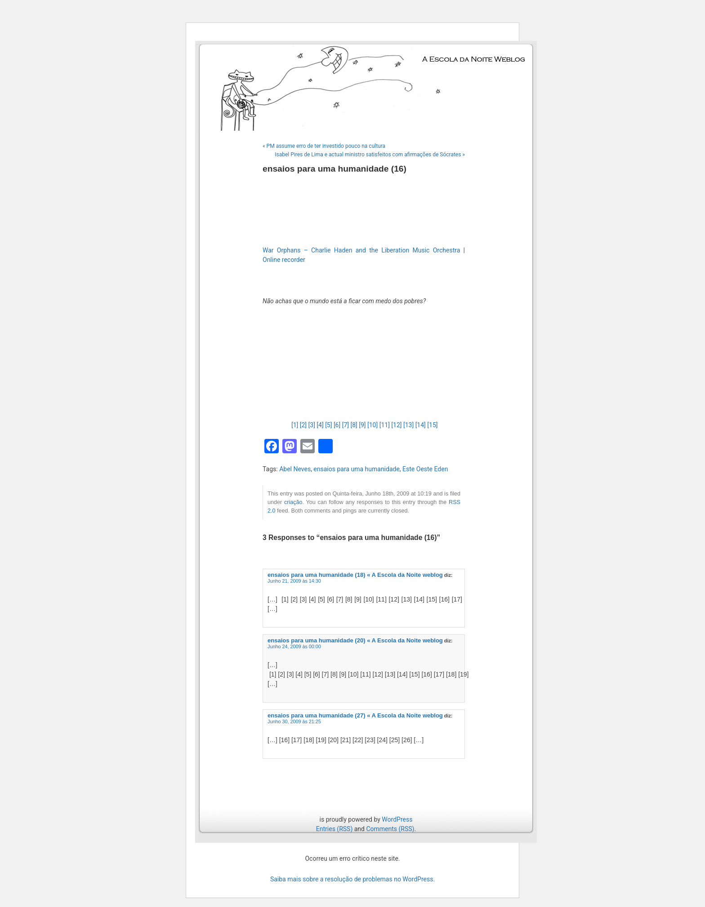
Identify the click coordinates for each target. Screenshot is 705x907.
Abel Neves (295, 469)
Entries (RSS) (334, 828)
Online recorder (284, 259)
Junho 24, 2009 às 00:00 (294, 646)
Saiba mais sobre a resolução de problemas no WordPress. (352, 879)
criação (293, 502)
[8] (353, 425)
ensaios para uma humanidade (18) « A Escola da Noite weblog (355, 574)
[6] (337, 425)
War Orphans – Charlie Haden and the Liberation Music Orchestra (361, 250)
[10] (372, 425)
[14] (420, 425)
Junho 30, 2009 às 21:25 (294, 721)
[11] (384, 425)
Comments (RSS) (390, 828)
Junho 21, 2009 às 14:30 (294, 581)
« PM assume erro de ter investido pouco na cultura (324, 146)
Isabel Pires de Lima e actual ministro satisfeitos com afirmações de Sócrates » (370, 154)
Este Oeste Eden (425, 469)
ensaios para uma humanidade (356, 469)
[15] (432, 425)
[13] (408, 425)
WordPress (397, 819)
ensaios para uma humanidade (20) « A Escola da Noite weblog (355, 640)
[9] (362, 425)
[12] (396, 425)
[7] (345, 425)
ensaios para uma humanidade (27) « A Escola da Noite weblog (355, 715)
